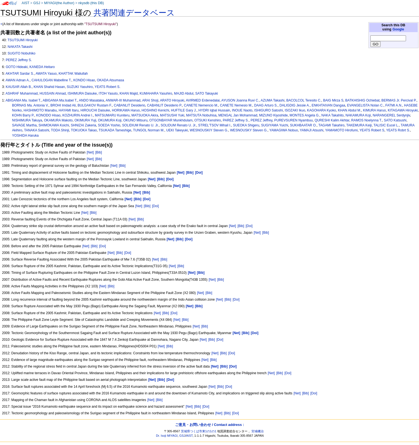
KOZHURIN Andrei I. (77, 115)
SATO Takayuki (206, 93)
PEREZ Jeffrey (261, 120)
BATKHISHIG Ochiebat (362, 100)
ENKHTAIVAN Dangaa (328, 105)
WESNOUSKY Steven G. (249, 130)
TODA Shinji (60, 130)
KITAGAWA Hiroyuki (403, 110)
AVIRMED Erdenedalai (203, 100)
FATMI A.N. (393, 105)
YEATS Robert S (372, 130)
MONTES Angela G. (304, 115)
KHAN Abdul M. (349, 110)
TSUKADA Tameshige (114, 130)
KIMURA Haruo (374, 110)
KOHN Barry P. (23, 115)
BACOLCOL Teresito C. (303, 100)
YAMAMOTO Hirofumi (341, 130)
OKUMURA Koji (109, 120)
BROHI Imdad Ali (63, 105)
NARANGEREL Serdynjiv (391, 115)
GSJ (36, 3)
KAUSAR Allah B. (19, 87)
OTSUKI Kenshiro (207, 120)
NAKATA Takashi (19, 47)
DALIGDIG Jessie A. (294, 105)
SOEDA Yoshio (109, 125)
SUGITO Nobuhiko (21, 53)
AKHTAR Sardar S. (20, 74)
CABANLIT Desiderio (129, 105)
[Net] (90, 152)
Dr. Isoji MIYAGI (167, 435)
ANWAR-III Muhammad (123, 100)
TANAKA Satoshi (36, 130)
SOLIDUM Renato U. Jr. (178, 125)
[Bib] (98, 152)
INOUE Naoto (242, 110)
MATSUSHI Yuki (172, 115)
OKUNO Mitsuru (135, 120)
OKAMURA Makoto (58, 120)
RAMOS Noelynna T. (366, 120)
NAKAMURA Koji (358, 115)
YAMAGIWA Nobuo (283, 130)
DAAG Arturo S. (266, 105)
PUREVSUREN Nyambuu (293, 120)
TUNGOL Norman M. (148, 130)
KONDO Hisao (84, 80)
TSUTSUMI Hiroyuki (22, 40)
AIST (25, 3)
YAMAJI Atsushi (311, 130)
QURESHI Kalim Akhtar (331, 120)
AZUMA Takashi (273, 100)
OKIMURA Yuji (85, 120)
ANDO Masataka (91, 100)
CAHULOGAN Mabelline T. (51, 80)
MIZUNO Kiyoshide (273, 115)
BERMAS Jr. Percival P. (399, 100)
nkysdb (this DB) (91, 3)
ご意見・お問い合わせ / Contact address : (209, 425)
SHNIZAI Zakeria (83, 125)
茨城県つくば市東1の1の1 (199, 431)
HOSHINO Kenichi (155, 110)
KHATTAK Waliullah (73, 74)
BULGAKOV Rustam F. (94, 105)
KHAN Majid (128, 93)
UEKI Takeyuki (177, 130)
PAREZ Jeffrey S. (236, 120)
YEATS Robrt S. (398, 130)
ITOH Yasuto (108, 93)
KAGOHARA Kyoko (321, 110)
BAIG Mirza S (333, 100)
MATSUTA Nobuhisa (201, 115)
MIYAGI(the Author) (59, 3)
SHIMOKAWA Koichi (53, 125)
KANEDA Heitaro (42, 67)
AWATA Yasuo (46, 74)
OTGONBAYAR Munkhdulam (170, 120)
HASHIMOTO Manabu (40, 110)
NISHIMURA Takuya (27, 120)
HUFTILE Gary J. (184, 110)
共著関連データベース (134, 12)
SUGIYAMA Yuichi (274, 125)
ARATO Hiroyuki (172, 100)
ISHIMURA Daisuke (82, 93)
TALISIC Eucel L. (386, 125)
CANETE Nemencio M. (201, 105)
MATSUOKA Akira (144, 115)
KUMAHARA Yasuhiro (156, 93)
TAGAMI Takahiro (331, 125)
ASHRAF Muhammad (22, 93)
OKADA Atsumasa (110, 80)
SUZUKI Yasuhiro (80, 87)
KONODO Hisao (48, 115)
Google (398, 29)
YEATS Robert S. (107, 87)
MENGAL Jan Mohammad (237, 115)
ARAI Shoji (150, 100)
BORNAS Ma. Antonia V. (30, 105)
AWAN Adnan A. (18, 80)
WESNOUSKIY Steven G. (209, 130)
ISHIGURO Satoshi (268, 110)
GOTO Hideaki (17, 67)
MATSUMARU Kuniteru (112, 115)
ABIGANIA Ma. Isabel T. (23, 100)
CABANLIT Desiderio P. (164, 105)
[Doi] (155, 206)
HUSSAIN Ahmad (53, 93)
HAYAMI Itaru (69, 110)
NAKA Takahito (332, 115)
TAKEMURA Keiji (359, 125)
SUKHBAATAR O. (303, 125)
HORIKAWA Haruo (126, 110)
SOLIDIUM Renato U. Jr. (140, 125)
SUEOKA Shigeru (246, 125)
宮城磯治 (257, 431)
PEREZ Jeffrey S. (19, 60)
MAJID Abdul (183, 93)
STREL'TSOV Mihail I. (214, 125)
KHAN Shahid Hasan (49, 87)
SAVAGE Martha (24, 125)
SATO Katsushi (395, 120)
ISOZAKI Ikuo (295, 110)
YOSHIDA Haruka (25, 135)
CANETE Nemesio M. (236, 105)
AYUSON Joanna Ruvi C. (240, 100)
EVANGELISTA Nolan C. (365, 105)
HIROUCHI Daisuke (95, 110)
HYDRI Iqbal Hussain (214, 110)
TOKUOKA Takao (84, 130)
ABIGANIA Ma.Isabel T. (60, 100)
